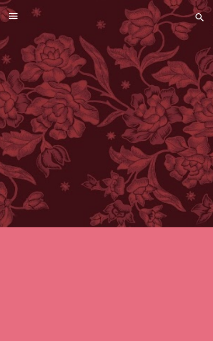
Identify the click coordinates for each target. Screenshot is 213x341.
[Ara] (199, 19)
